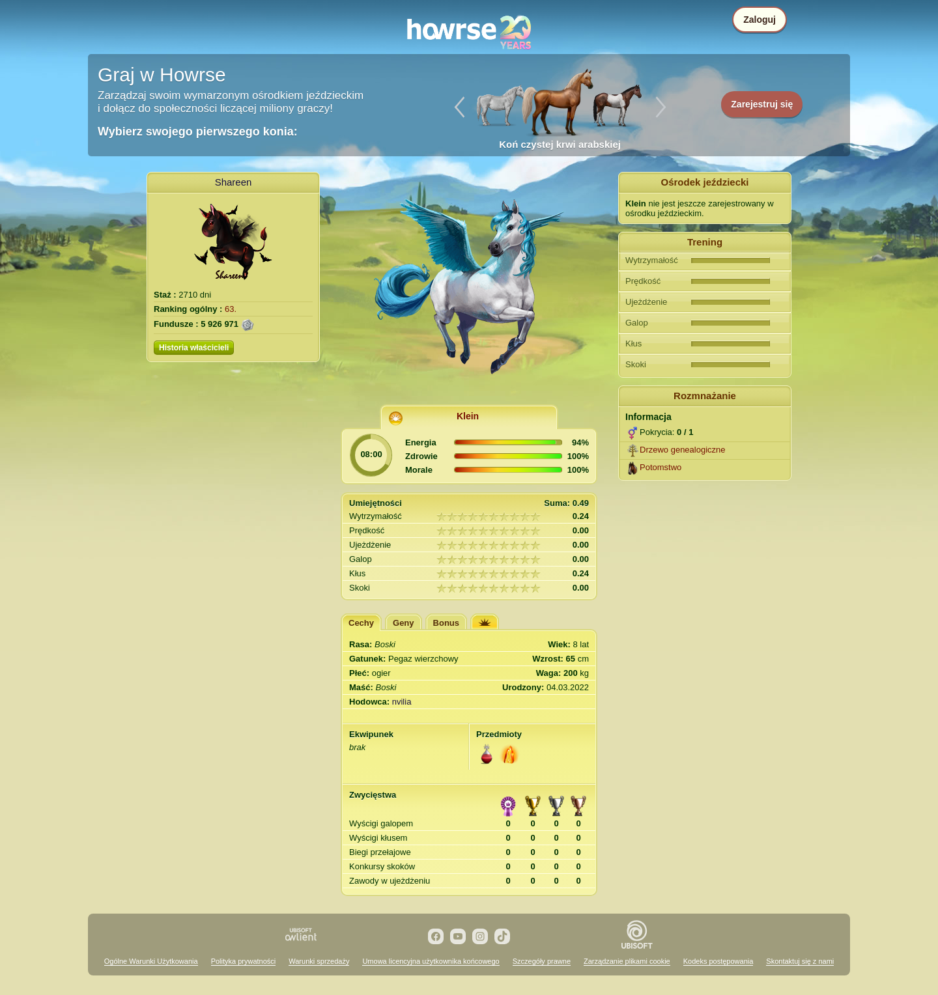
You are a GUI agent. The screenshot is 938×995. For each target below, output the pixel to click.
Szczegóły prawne (542, 961)
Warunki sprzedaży (319, 961)
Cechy (361, 623)
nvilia (402, 702)
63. (230, 309)
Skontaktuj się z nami (800, 961)
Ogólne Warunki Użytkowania (151, 961)
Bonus (446, 623)
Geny (403, 623)
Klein (468, 416)
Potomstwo (660, 467)
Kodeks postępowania (718, 961)
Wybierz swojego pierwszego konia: (198, 131)
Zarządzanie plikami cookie (627, 961)
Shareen (233, 182)
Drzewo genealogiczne (683, 450)
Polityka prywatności (243, 961)
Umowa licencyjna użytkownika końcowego (430, 961)
